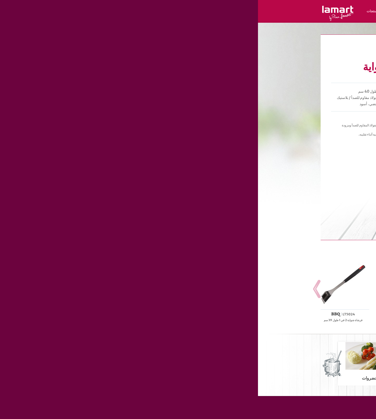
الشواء (286, 29)
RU (276, 18)
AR (253, 18)
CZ (310, 18)
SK (304, 18)
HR (281, 18)
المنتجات (115, 11)
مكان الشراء (153, 11)
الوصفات (133, 11)
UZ (259, 18)
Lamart (80, 13)
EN (298, 18)
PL (287, 18)
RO (264, 18)
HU (292, 18)
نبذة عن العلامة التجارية (184, 11)
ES (270, 18)
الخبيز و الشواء (272, 29)
